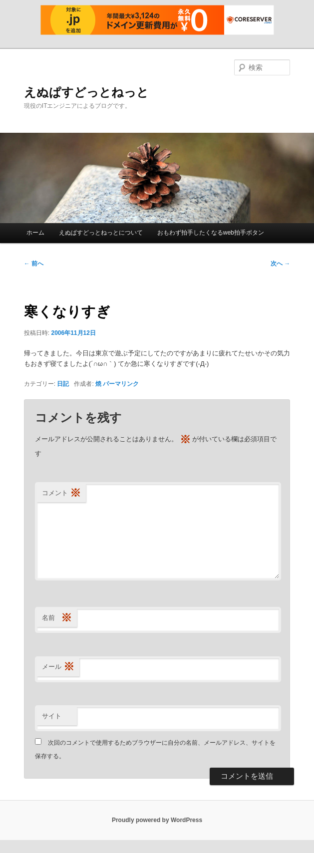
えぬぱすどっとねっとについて (101, 232)
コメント (61, 493)
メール (58, 667)
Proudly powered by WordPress (157, 820)
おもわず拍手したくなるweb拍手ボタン (210, 232)
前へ (33, 263)
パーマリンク (121, 383)
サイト (51, 716)
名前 (57, 618)
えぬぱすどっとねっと (86, 92)
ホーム (35, 232)
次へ (280, 263)
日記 (63, 383)
